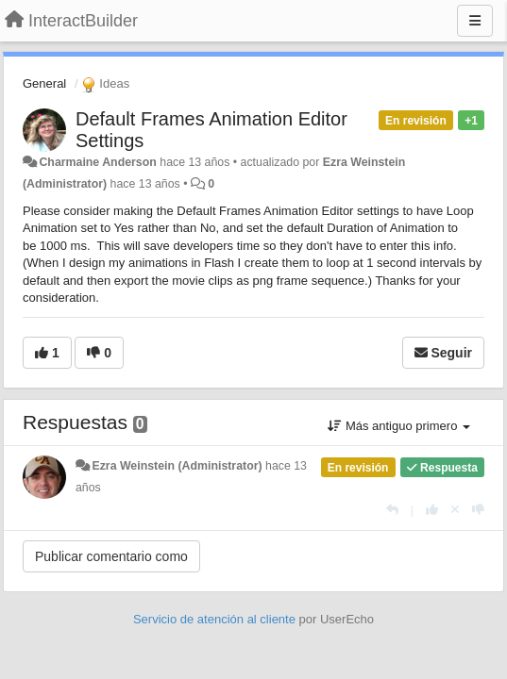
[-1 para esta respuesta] (478, 510)
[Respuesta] (392, 510)
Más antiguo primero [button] (399, 426)
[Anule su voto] (455, 510)
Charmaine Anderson (97, 162)
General (44, 83)
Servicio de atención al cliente (216, 619)
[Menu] (475, 21)
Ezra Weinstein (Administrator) (177, 465)
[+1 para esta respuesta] (432, 510)
